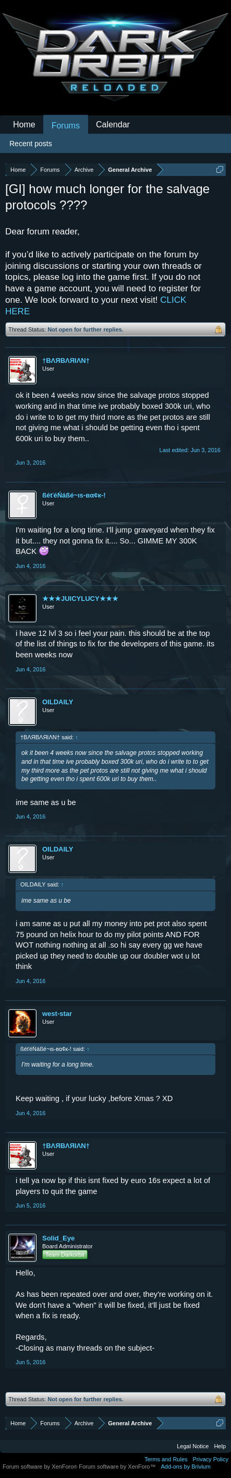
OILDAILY (57, 702)
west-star (57, 1014)
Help (220, 1446)
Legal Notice (193, 1446)
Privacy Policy (210, 1459)
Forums (66, 125)
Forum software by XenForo (41, 1466)
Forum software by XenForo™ (117, 1466)
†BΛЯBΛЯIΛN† (66, 360)
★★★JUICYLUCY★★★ (80, 598)
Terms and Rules (166, 1459)
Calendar (113, 124)
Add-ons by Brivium (186, 1466)
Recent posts (30, 143)
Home (24, 124)
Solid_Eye (58, 1238)
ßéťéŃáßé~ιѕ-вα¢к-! (74, 495)
